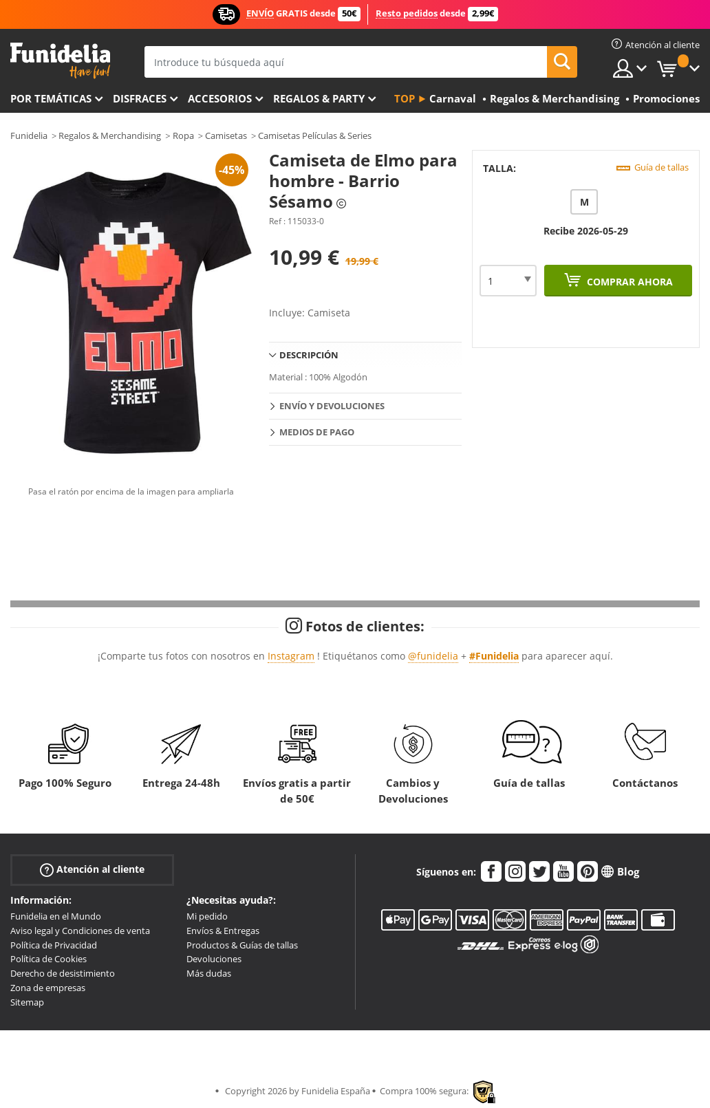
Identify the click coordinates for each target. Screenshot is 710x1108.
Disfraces (139, 98)
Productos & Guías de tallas (242, 945)
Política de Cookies (48, 959)
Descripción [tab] (308, 355)
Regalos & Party (319, 98)
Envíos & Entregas (222, 930)
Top (404, 98)
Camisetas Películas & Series (315, 135)
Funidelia (28, 135)
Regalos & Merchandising (109, 135)
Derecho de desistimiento (62, 973)
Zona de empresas (47, 987)
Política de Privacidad (53, 945)
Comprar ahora (628, 281)
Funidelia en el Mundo (55, 916)
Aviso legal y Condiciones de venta (80, 930)
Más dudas (208, 973)
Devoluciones (213, 959)
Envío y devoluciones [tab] (332, 406)
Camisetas (226, 135)
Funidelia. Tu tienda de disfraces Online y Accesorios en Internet (60, 61)
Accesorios (220, 98)
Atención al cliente (92, 869)
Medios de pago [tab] (316, 432)
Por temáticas (51, 98)
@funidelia (433, 655)
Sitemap (27, 1002)
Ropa (183, 135)
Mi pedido (207, 916)
